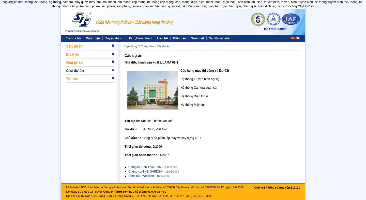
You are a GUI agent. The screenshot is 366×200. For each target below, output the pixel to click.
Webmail (197, 38)
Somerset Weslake (141, 176)
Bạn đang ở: (133, 46)
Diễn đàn (179, 38)
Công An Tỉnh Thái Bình (144, 167)
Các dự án (75, 71)
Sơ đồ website (219, 38)
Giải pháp (74, 62)
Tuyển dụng (113, 38)
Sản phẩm (75, 46)
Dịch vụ (72, 54)
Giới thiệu (93, 38)
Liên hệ (162, 38)
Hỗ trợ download (139, 38)
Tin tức (72, 79)
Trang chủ (73, 38)
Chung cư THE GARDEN (145, 171)
